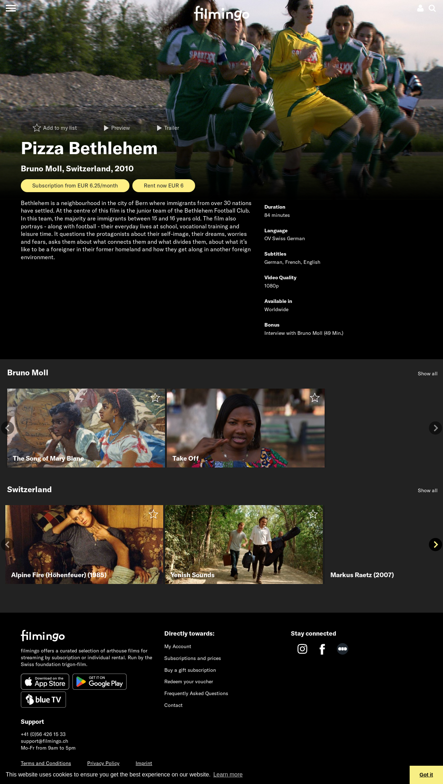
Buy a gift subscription (190, 670)
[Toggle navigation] (10, 8)
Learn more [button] (228, 774)
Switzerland (88, 168)
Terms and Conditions (46, 763)
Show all (428, 373)
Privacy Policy (103, 763)
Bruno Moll (41, 168)
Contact (173, 705)
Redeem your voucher (188, 681)
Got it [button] (426, 775)
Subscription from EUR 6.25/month (75, 185)
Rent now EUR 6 (164, 185)
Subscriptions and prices (192, 658)
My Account (177, 646)
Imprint (144, 763)
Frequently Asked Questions (196, 693)
